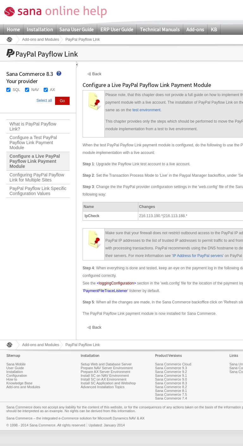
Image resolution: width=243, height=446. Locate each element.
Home (13, 29)
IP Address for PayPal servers (197, 256)
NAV (35, 90)
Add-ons (195, 29)
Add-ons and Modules (40, 39)
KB (214, 29)
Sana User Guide (76, 29)
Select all (44, 100)
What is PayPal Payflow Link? (32, 126)
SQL (16, 90)
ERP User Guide (116, 29)
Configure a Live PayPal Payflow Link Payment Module (34, 161)
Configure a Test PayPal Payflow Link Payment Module (33, 142)
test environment (146, 110)
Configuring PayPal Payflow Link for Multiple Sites (36, 177)
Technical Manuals (160, 29)
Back (97, 74)
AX (52, 90)
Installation (40, 29)
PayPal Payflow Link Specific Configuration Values (37, 191)
